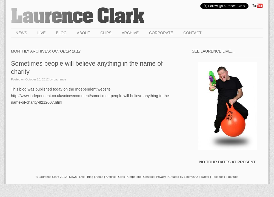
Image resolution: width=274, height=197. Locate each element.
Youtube (232, 176)
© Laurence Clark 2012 (51, 176)
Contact (192, 33)
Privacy (161, 176)
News (21, 33)
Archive (130, 33)
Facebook (218, 176)
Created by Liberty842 (183, 176)
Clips (105, 33)
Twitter (205, 176)
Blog (61, 33)
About (83, 33)
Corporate (161, 33)
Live (41, 33)
